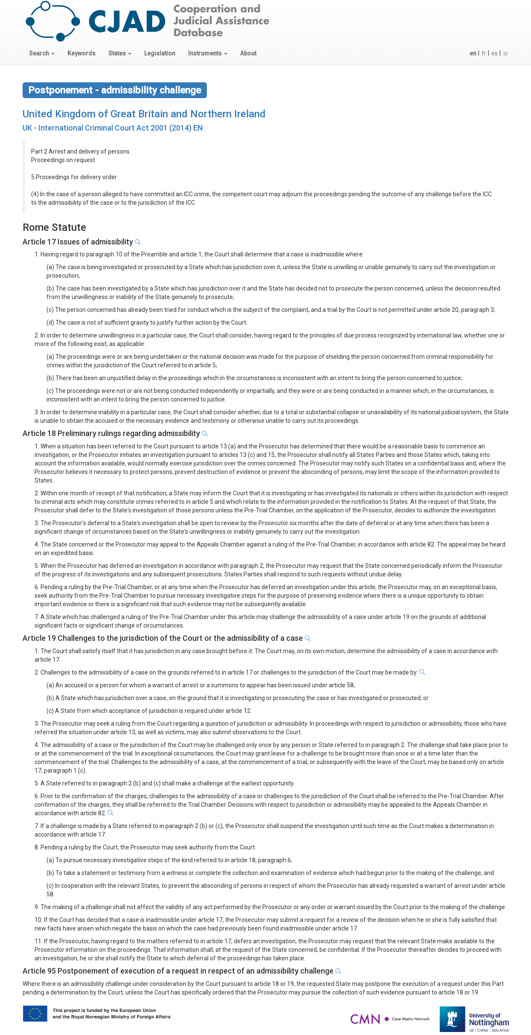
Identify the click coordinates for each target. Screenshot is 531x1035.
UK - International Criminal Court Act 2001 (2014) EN (113, 127)
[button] (42, 53)
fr (484, 53)
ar (505, 53)
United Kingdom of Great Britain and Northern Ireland (144, 114)
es (494, 53)
